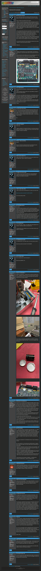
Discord (5, 12)
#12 (38, 238)
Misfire (5, 13)
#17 (38, 462)
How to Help (5, 102)
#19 (38, 492)
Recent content (5, 21)
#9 (38, 187)
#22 (38, 552)
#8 (38, 171)
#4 (38, 107)
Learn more (3, 17)
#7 (38, 154)
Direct (4, 38)
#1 (38, 14)
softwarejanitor (13, 493)
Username (4, 25)
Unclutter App (5, 39)
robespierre (12, 50)
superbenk (12, 273)
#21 (38, 538)
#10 (38, 204)
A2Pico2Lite (4, 53)
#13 (38, 255)
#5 (38, 123)
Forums (10, 7)
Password (3, 27)
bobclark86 (3, 66)
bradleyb (11, 553)
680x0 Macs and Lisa (20, 7)
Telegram (5, 16)
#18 (38, 478)
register (13, 12)
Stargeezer (3, 73)
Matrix (5, 11)
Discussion (14, 7)
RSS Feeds (4, 82)
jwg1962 (11, 108)
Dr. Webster (12, 463)
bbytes (11, 428)
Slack (4, 15)
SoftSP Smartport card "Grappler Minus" (5, 51)
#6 (38, 139)
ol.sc (3, 68)
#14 (38, 271)
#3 (38, 86)
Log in (10, 12)
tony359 (11, 15)
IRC (4, 10)
